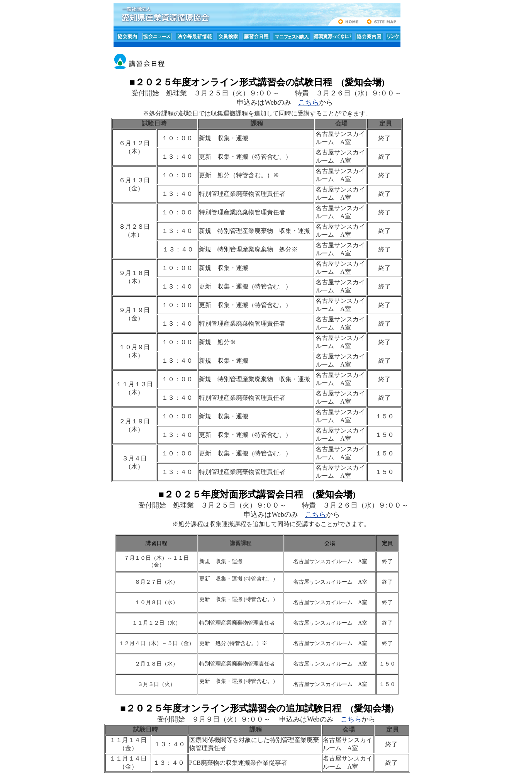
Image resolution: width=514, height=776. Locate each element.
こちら (308, 102)
